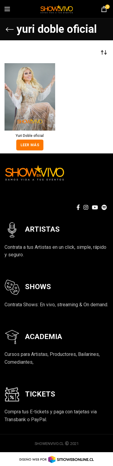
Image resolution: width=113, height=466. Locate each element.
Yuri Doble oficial (30, 136)
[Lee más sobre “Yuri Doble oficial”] (29, 145)
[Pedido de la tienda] (103, 52)
